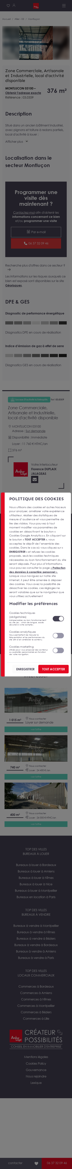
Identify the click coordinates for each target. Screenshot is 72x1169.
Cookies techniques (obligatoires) (28, 618)
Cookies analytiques (28, 635)
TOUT (53, 669)
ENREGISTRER (25, 669)
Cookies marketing (28, 650)
